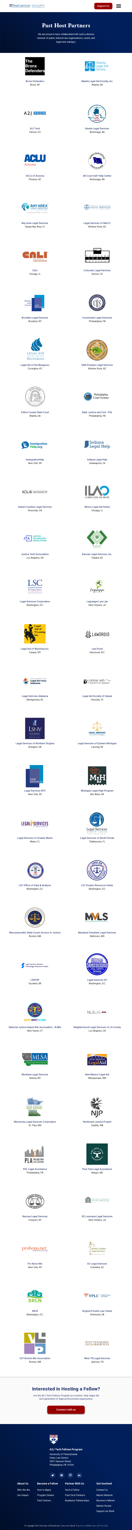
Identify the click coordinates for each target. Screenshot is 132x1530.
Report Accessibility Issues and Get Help (92, 1525)
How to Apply (44, 1489)
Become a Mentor (105, 1500)
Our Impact (23, 1495)
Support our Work (105, 1511)
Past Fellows (44, 1500)
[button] (118, 6)
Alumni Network (104, 1495)
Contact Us (102, 1489)
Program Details (45, 1495)
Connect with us (66, 1409)
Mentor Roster (103, 1505)
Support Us (103, 6)
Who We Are (23, 1489)
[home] (27, 6)
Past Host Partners (75, 1495)
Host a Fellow (72, 1489)
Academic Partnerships (77, 1500)
